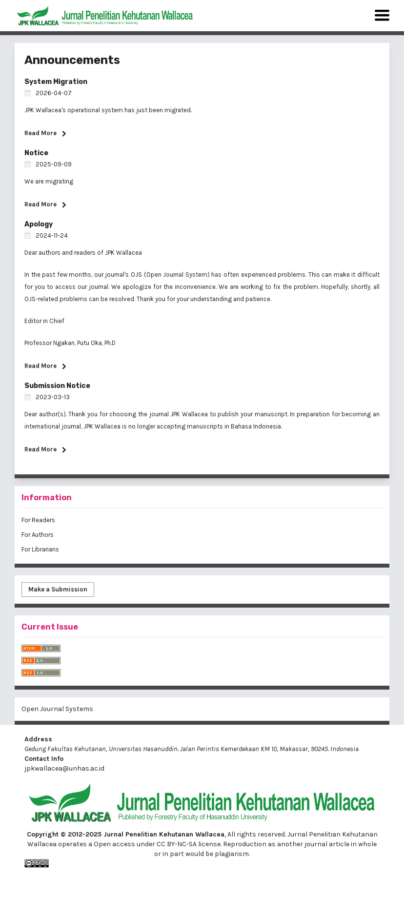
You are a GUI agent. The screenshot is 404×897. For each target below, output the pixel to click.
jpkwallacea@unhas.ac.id (64, 768)
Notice (36, 153)
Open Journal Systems (57, 709)
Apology (38, 224)
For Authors (37, 534)
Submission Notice (57, 386)
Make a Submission (57, 589)
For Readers (38, 520)
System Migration (55, 82)
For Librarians (40, 549)
